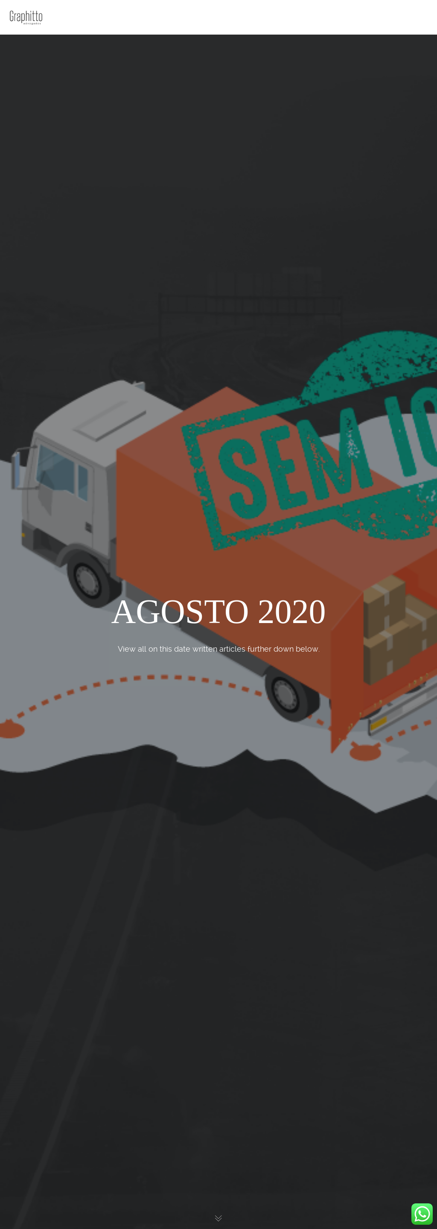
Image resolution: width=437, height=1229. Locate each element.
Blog (28, 136)
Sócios (30, 82)
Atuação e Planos (45, 100)
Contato (32, 118)
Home (29, 47)
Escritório (34, 64)
